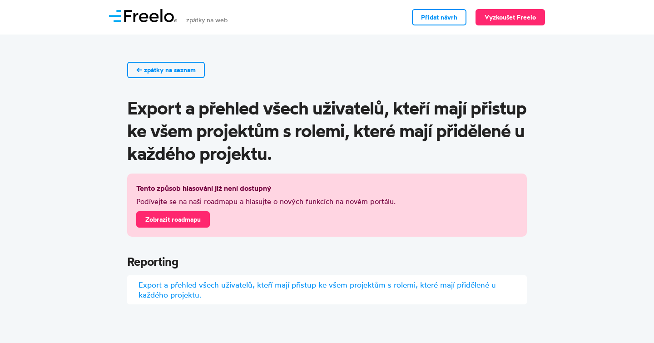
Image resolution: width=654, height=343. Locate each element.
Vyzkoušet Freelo (510, 17)
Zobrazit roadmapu (173, 219)
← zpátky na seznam (166, 70)
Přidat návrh (439, 17)
